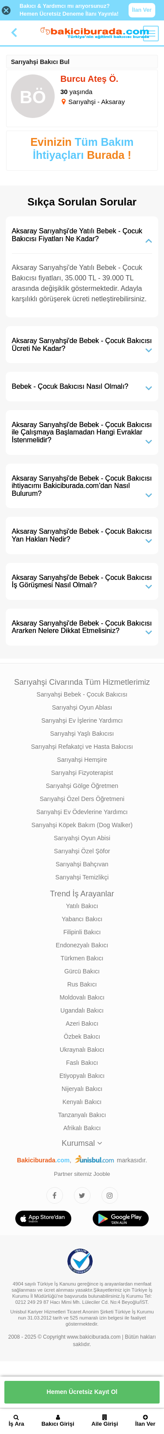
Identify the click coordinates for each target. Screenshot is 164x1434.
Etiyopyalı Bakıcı (82, 1075)
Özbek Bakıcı (82, 1036)
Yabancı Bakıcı (82, 919)
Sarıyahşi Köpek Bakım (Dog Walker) (82, 824)
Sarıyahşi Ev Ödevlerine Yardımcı (82, 811)
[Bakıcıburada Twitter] (82, 1195)
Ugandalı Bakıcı (82, 1010)
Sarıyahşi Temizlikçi (82, 877)
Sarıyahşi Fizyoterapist (82, 772)
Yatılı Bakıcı (82, 905)
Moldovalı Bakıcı (82, 997)
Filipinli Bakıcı (82, 932)
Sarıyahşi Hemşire (82, 759)
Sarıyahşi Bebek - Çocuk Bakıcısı (82, 694)
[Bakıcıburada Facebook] (54, 1195)
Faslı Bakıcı (82, 1062)
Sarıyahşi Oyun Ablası (82, 707)
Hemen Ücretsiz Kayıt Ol (82, 1391)
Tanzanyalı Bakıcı (82, 1114)
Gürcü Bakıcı (82, 971)
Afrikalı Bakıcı (82, 1127)
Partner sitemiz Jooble (82, 1174)
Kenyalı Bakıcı (82, 1101)
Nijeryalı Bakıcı (82, 1088)
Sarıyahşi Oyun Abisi (82, 838)
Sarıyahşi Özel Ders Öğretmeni (82, 798)
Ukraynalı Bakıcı (82, 1049)
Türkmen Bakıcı (81, 958)
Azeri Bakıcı (82, 1023)
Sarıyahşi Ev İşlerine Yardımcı (81, 720)
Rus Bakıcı (82, 984)
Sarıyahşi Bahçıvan (82, 864)
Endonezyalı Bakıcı (82, 945)
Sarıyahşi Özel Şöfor (82, 851)
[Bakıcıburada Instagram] (109, 1195)
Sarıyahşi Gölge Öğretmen (82, 785)
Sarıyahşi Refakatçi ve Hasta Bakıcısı (82, 746)
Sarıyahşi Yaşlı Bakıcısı (82, 733)
